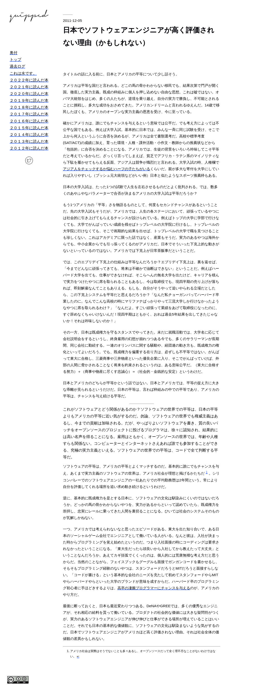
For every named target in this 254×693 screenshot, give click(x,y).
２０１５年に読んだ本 (29, 128)
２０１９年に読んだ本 (29, 100)
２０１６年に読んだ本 (29, 121)
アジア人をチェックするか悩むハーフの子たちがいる (106, 169)
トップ (15, 59)
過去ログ (17, 66)
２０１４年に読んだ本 (29, 135)
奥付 (13, 53)
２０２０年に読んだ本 (29, 94)
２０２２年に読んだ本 (29, 80)
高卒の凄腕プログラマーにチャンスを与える (153, 588)
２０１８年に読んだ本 (29, 107)
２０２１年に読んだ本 (29, 87)
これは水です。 (23, 73)
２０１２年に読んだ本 (29, 148)
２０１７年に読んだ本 (29, 114)
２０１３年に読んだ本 (29, 141)
